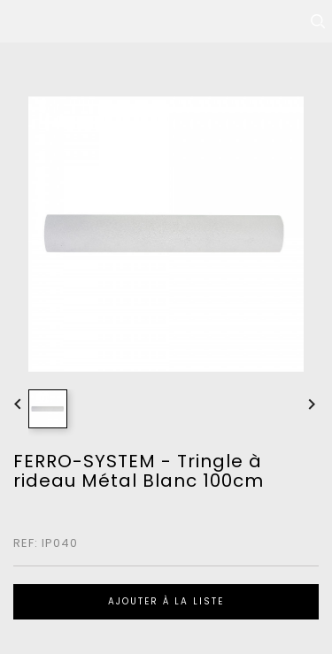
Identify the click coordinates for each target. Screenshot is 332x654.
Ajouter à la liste (166, 601)
